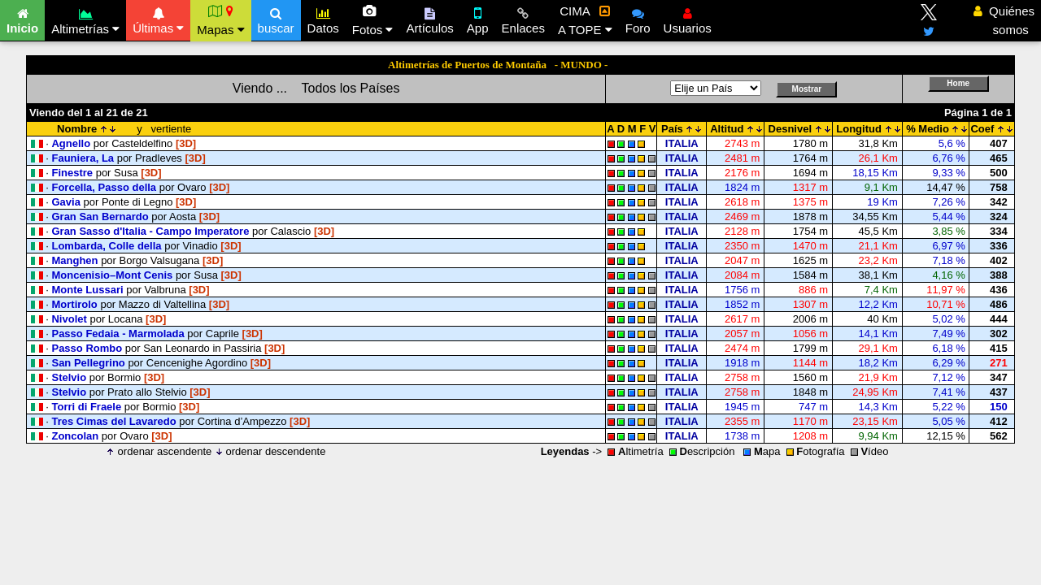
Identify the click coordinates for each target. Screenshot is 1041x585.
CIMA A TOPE (585, 20)
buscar (276, 18)
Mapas (220, 20)
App (478, 18)
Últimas (158, 18)
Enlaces (523, 18)
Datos (323, 18)
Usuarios (688, 18)
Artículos (429, 18)
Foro (638, 18)
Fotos (373, 20)
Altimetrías (85, 19)
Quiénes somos (1003, 20)
